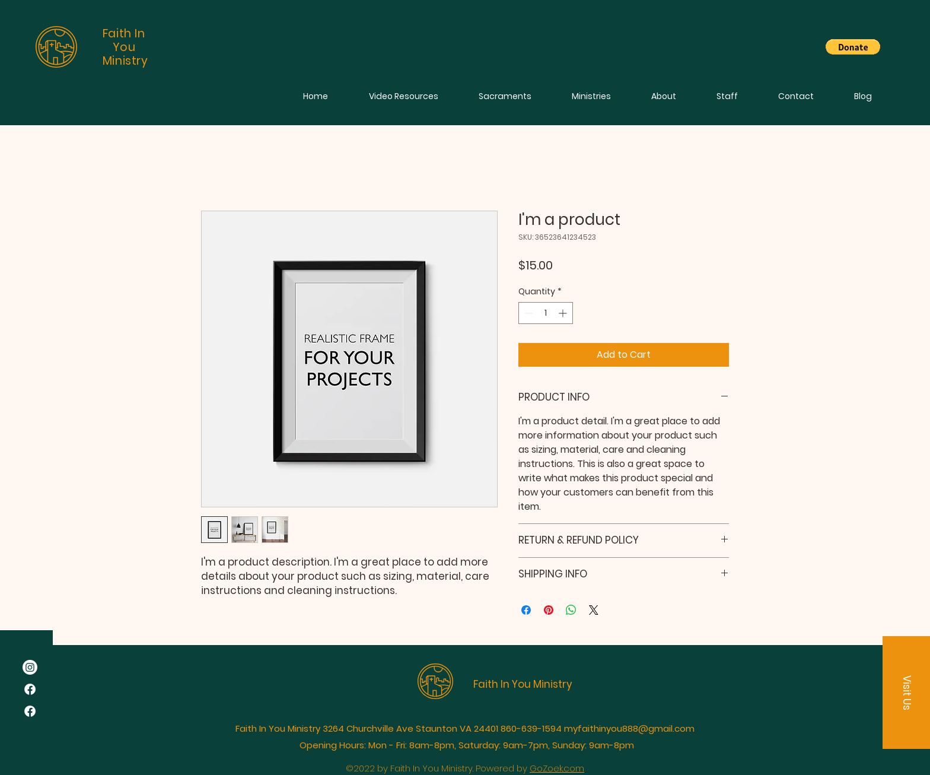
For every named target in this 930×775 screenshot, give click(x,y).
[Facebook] (30, 689)
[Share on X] (594, 610)
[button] (853, 47)
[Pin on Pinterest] (549, 610)
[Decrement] (527, 313)
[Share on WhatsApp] (571, 610)
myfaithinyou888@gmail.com (629, 728)
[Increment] (563, 313)
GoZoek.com (557, 768)
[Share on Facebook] (526, 610)
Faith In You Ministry (522, 684)
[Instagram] (30, 667)
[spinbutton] (545, 313)
